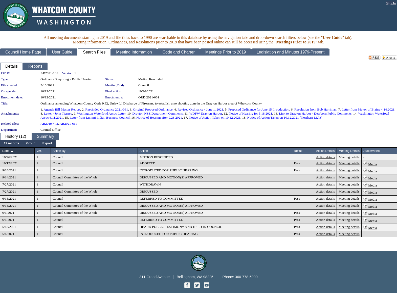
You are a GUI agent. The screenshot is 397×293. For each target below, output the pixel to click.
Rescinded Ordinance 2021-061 (106, 109)
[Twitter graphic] (197, 286)
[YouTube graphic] (206, 286)
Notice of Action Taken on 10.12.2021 (214, 117)
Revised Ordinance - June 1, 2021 (200, 109)
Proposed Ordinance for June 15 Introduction (258, 109)
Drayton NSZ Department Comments (157, 113)
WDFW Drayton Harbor (205, 113)
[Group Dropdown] (30, 144)
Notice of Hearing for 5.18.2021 (250, 113)
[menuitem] (11, 143)
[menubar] (28, 143)
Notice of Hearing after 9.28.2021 (159, 117)
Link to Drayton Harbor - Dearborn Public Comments (315, 113)
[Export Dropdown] (47, 144)
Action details (325, 157)
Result (298, 151)
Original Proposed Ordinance (152, 109)
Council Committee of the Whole (75, 177)
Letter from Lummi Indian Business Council (99, 117)
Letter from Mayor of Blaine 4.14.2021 (368, 109)
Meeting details (349, 157)
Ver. (39, 151)
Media (372, 164)
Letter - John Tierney (58, 113)
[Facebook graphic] (187, 286)
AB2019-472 (49, 123)
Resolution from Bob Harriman (315, 109)
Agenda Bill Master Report (62, 109)
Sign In (391, 3)
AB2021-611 (68, 123)
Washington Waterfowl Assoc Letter (101, 113)
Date (5, 151)
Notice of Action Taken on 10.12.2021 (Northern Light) (284, 117)
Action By (59, 151)
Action (144, 151)
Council (143, 85)
